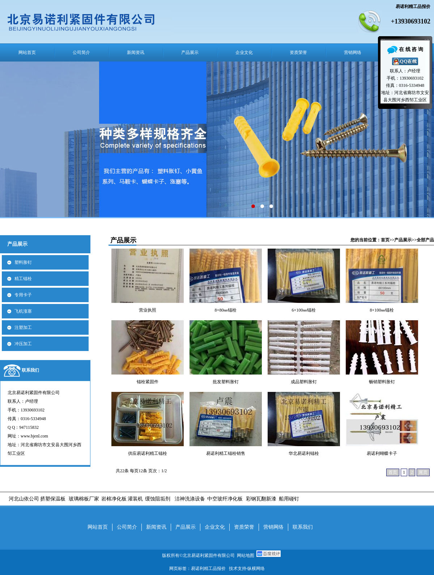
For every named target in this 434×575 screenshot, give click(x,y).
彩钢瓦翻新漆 (261, 499)
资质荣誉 (298, 52)
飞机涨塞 (23, 311)
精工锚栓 (23, 278)
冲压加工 (23, 343)
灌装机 (135, 499)
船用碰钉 (288, 499)
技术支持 (237, 568)
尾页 (423, 472)
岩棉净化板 (114, 499)
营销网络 (352, 52)
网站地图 (245, 555)
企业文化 (244, 52)
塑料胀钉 (23, 262)
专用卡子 (23, 294)
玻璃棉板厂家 (84, 499)
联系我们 (30, 370)
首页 (385, 239)
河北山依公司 (24, 499)
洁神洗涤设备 (190, 499)
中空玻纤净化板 (225, 499)
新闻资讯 (135, 52)
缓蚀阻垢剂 (157, 499)
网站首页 (27, 52)
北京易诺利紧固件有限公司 (210, 555)
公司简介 (81, 52)
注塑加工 (23, 327)
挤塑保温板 (52, 499)
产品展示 (190, 52)
